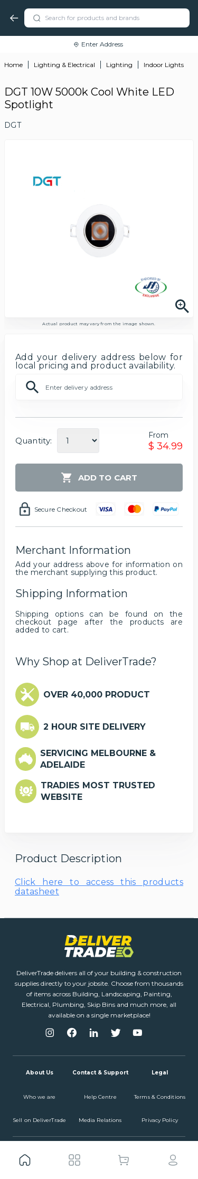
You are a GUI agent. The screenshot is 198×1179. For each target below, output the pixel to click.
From (158, 435)
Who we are (39, 1096)
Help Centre (100, 1096)
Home (13, 65)
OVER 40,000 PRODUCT (96, 695)
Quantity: (33, 441)
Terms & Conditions (159, 1096)
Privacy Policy (159, 1120)
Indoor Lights (164, 65)
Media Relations (100, 1120)
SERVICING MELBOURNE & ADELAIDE (98, 759)
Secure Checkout (61, 509)
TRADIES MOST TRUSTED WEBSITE (98, 791)
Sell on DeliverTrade (39, 1120)
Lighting (119, 65)
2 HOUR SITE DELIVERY (94, 727)
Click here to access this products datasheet (99, 887)
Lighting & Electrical (64, 65)
